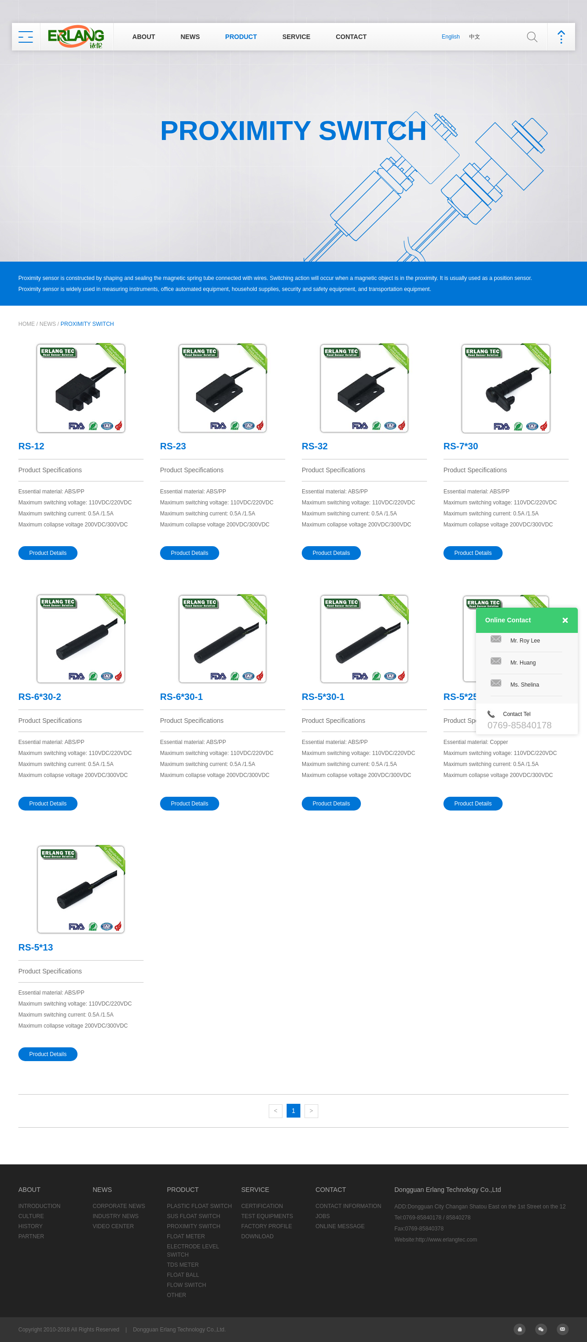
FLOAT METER (186, 1236)
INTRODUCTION (39, 1206)
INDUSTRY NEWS (115, 1216)
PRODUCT (241, 36)
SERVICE (296, 36)
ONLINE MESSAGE (340, 1226)
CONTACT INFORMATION (348, 1206)
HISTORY (30, 1226)
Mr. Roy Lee (525, 640)
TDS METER (183, 1265)
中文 (474, 37)
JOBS (323, 1216)
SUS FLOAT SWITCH (193, 1216)
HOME (26, 324)
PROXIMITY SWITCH (87, 324)
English (451, 37)
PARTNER (31, 1236)
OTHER (176, 1295)
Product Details (47, 553)
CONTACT (351, 36)
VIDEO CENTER (113, 1226)
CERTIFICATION (262, 1206)
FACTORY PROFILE (266, 1226)
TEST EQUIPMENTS (267, 1216)
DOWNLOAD (257, 1236)
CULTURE (31, 1216)
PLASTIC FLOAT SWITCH (199, 1206)
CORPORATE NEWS (119, 1206)
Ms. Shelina (524, 685)
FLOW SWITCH (186, 1285)
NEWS (190, 36)
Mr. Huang (523, 663)
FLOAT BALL (183, 1275)
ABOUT (144, 36)
